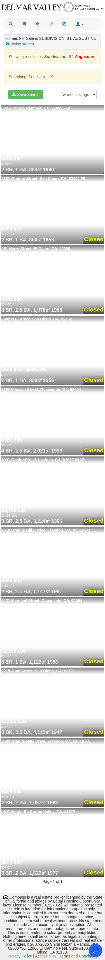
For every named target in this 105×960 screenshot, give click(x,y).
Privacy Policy (20, 956)
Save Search (25, 94)
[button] (79, 24)
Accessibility (45, 956)
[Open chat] (95, 950)
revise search (22, 44)
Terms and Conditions (78, 956)
